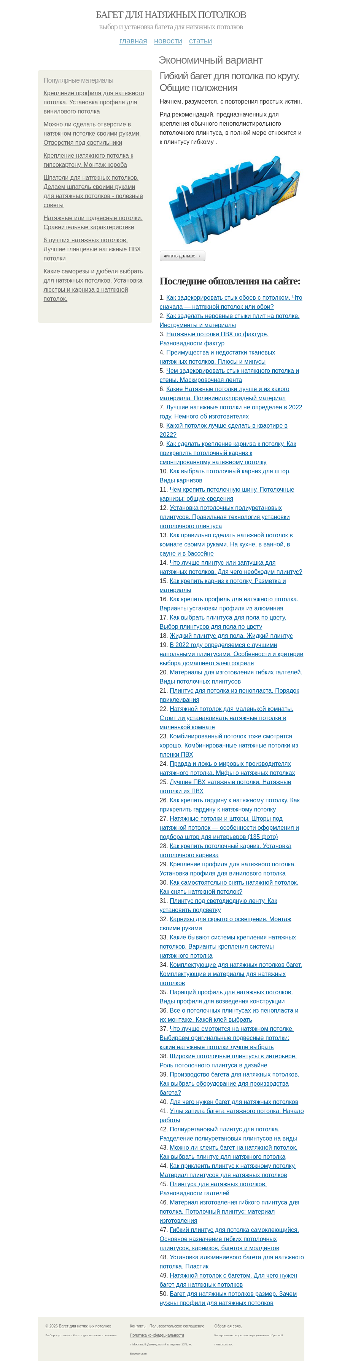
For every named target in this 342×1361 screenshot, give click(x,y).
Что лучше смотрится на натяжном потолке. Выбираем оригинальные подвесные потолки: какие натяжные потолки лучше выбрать (227, 1038)
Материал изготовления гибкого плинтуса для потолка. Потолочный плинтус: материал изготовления (230, 1211)
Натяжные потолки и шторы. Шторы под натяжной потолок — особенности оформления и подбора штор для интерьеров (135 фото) (229, 827)
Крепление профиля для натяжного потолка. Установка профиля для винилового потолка (94, 102)
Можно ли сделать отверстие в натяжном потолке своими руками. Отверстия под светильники (92, 133)
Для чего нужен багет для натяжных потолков (234, 1102)
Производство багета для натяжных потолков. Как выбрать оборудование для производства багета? (229, 1083)
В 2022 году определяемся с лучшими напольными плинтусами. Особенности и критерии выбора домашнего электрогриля (232, 654)
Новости (168, 41)
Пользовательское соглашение (177, 1326)
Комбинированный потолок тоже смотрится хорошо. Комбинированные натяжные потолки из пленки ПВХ (229, 745)
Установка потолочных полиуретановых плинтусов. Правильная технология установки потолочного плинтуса (225, 517)
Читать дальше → (182, 256)
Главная (133, 41)
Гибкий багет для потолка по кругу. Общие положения (230, 81)
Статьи (200, 41)
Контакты (138, 1326)
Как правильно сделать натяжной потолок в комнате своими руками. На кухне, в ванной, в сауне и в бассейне (226, 544)
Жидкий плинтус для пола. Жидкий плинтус (231, 636)
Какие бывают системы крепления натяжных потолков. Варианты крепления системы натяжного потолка (228, 946)
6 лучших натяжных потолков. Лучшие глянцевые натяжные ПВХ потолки (92, 249)
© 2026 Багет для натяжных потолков (78, 1326)
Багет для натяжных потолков (171, 14)
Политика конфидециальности (157, 1335)
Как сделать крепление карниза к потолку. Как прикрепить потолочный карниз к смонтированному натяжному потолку (228, 453)
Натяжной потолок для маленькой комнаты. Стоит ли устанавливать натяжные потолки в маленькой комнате (227, 718)
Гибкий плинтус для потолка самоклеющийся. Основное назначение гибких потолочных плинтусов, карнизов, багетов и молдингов (229, 1239)
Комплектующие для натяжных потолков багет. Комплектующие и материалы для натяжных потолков (231, 974)
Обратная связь (229, 1326)
